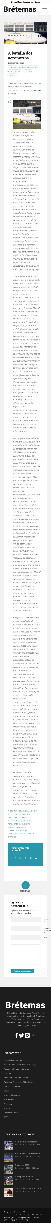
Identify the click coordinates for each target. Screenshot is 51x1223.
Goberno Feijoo (14, 71)
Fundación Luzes (11, 1112)
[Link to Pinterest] (29, 1215)
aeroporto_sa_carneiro (19, 824)
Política (28, 71)
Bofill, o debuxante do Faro (28, 1188)
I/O (24, 1212)
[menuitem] (43, 9)
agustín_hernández (17, 827)
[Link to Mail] (41, 1215)
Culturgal (7, 1073)
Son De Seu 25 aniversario (27, 1153)
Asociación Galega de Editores (16, 1069)
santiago (12, 837)
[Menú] (43, 9)
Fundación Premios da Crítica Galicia (19, 1082)
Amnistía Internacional (13, 1060)
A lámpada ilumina (24, 1176)
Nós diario (8, 1108)
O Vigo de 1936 (22, 1165)
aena (35, 811)
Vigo (12, 75)
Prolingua (8, 1104)
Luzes (6, 1091)
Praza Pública (9, 1099)
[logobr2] (21, 9)
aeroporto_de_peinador (19, 817)
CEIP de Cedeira (34, 1019)
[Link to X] (17, 1215)
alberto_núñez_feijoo (18, 830)
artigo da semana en (26, 83)
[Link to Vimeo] (37, 1215)
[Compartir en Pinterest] (30, 858)
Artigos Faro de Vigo (28, 67)
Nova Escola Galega (12, 1095)
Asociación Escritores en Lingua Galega (20, 1064)
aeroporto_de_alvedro (19, 814)
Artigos (12, 67)
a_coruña (12, 811)
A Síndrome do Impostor (26, 1141)
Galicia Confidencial (12, 1086)
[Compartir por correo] (36, 858)
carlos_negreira (15, 834)
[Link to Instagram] (25, 1215)
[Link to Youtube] (33, 1215)
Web (45, 937)
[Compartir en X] (20, 858)
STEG (6, 1117)
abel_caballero (25, 811)
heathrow (29, 834)
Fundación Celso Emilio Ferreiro (17, 1077)
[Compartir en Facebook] (15, 858)
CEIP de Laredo (17, 1019)
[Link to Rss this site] (45, 1215)
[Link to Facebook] (21, 1215)
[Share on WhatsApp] (25, 858)
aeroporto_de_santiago (19, 821)
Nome (46, 920)
